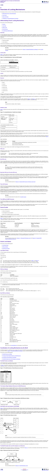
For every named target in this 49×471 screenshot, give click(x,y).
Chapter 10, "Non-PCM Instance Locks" (22, 465)
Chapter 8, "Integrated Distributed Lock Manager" (30, 49)
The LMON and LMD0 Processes (7, 30)
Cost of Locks (4, 15)
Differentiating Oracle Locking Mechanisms (9, 13)
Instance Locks (4, 27)
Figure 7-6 (26, 447)
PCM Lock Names (5, 246)
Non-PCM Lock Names (6, 248)
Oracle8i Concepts (23, 196)
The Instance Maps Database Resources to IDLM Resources (11, 355)
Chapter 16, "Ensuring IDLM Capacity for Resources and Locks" (26, 181)
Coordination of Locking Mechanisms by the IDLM (10, 18)
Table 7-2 (1, 218)
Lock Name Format (5, 245)
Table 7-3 (33, 260)
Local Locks (4, 25)
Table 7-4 (37, 260)
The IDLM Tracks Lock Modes (7, 354)
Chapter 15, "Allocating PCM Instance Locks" (24, 238)
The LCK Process (5, 29)
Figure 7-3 (2, 365)
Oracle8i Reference (14, 345)
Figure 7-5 (2, 408)
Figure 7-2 (34, 98)
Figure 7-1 (2, 54)
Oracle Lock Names (5, 16)
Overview (3, 24)
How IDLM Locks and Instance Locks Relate (9, 357)
